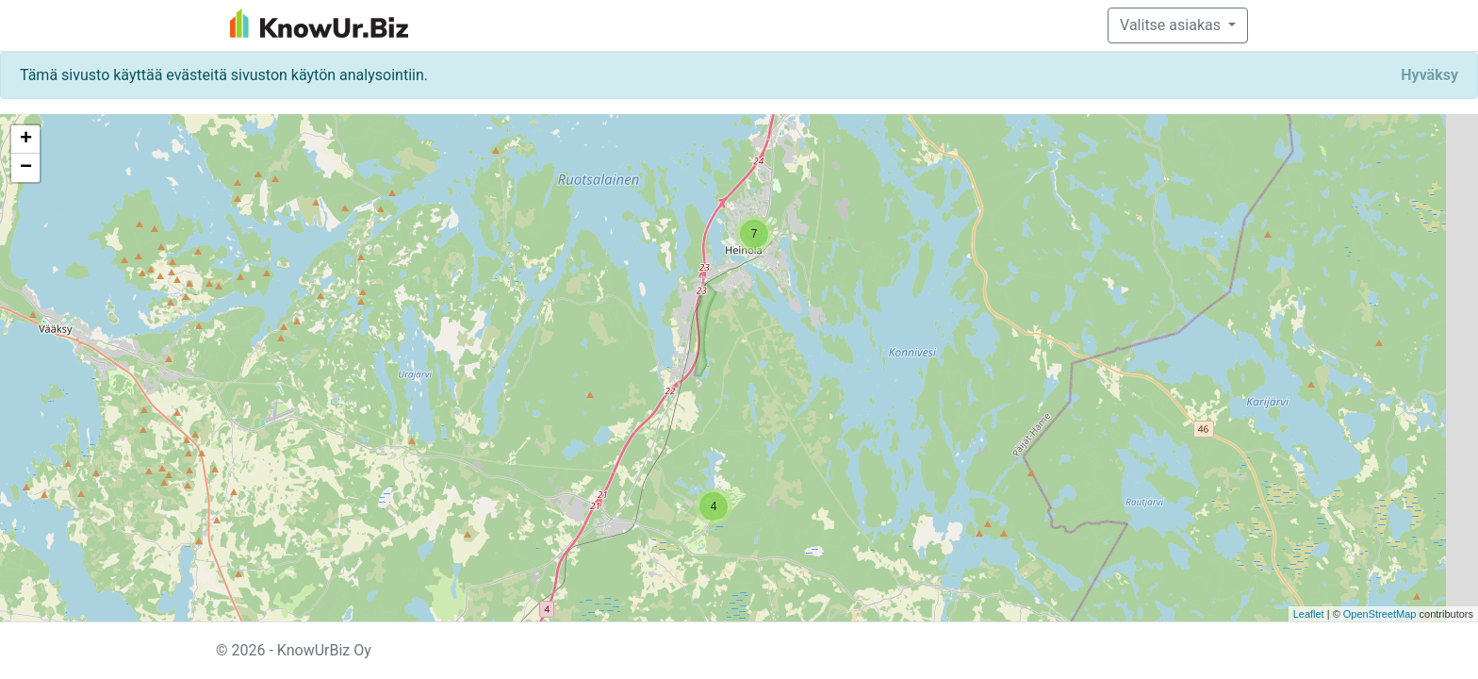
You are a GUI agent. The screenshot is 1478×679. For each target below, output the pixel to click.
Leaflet (1308, 614)
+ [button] (26, 139)
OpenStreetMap (1380, 614)
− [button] (26, 168)
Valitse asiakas (1172, 25)
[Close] (1429, 75)
